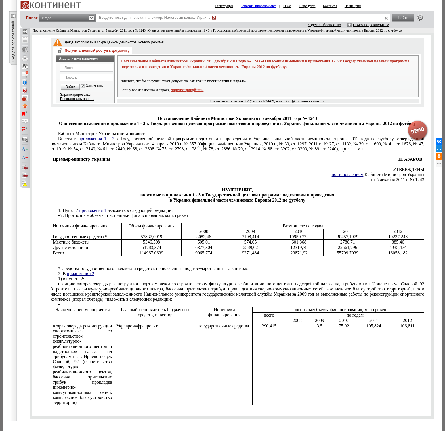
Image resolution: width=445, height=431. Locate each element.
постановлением (348, 174)
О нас (287, 6)
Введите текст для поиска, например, (155, 17)
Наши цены (353, 6)
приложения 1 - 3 (96, 138)
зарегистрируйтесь (187, 90)
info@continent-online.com (306, 101)
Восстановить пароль (77, 99)
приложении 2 (80, 273)
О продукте (307, 6)
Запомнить (94, 86)
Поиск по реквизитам (371, 25)
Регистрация (224, 6)
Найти (403, 18)
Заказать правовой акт (258, 6)
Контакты (330, 6)
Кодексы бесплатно (324, 25)
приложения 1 (92, 210)
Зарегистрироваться (76, 95)
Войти (70, 87)
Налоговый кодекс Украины (187, 17)
